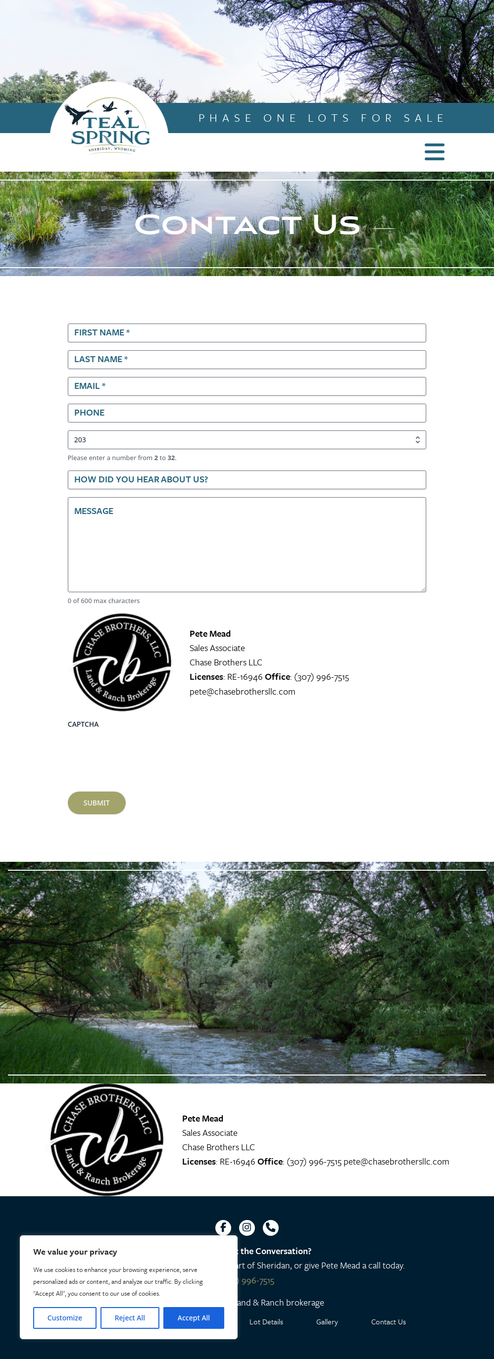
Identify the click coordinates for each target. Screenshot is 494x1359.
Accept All (194, 1317)
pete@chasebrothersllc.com (243, 691)
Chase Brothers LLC (226, 662)
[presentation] (143, 752)
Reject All (130, 1317)
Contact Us (388, 1321)
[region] (129, 1287)
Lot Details (266, 1321)
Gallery (327, 1321)
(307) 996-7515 (321, 676)
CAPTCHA (83, 724)
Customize (65, 1317)
